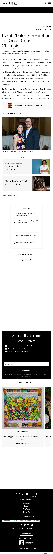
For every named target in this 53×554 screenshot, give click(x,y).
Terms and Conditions (32, 520)
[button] (22, 259)
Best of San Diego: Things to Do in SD (19, 346)
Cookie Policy (19, 520)
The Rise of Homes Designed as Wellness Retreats (25, 243)
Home (3, 10)
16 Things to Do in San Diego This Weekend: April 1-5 (25, 214)
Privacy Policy (8, 520)
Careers (26, 506)
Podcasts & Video (15, 10)
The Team (26, 509)
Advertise (26, 503)
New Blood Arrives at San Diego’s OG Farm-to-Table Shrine (27, 222)
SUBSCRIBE (26, 370)
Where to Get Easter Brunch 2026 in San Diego (26, 229)
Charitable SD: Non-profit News (16, 351)
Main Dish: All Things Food (15, 349)
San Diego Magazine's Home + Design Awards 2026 (27, 236)
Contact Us (26, 512)
